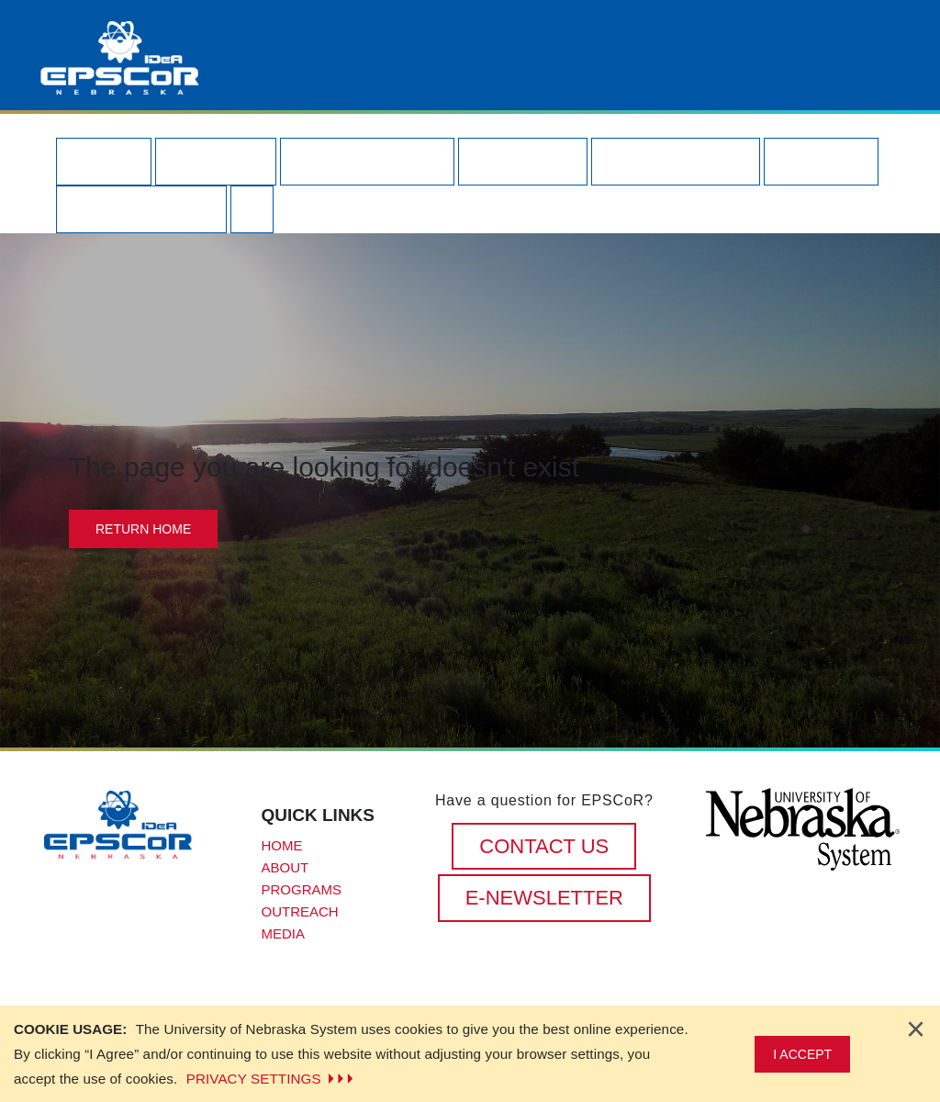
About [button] (216, 161)
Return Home (143, 529)
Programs (302, 889)
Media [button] (820, 161)
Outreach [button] (675, 161)
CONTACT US (544, 846)
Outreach (300, 911)
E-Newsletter (544, 897)
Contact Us (141, 209)
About (285, 867)
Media (284, 933)
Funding (523, 161)
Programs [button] (367, 161)
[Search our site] (252, 209)
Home (104, 161)
